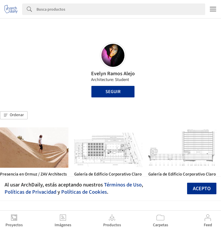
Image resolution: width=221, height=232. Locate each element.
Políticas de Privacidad (30, 192)
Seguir (112, 91)
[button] (14, 115)
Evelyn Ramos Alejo (113, 73)
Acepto (202, 188)
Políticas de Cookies (84, 192)
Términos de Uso (123, 184)
